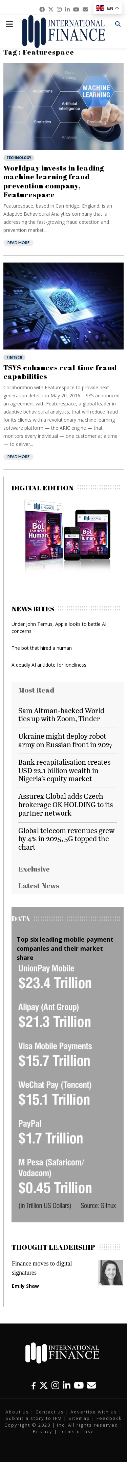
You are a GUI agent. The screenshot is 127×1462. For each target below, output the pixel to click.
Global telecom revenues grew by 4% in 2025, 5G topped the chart (66, 838)
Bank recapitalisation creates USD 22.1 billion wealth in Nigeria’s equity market (64, 770)
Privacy (42, 1431)
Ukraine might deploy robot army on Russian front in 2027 (65, 740)
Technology (18, 157)
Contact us (50, 1412)
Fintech (14, 357)
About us (17, 1412)
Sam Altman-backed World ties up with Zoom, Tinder (61, 714)
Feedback (109, 1418)
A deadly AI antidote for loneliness (49, 665)
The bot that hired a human (42, 648)
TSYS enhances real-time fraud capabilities (60, 372)
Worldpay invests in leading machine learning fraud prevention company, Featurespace (53, 181)
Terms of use (76, 1431)
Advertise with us (93, 1412)
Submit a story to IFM (33, 1418)
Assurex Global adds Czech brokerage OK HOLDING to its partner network (65, 804)
